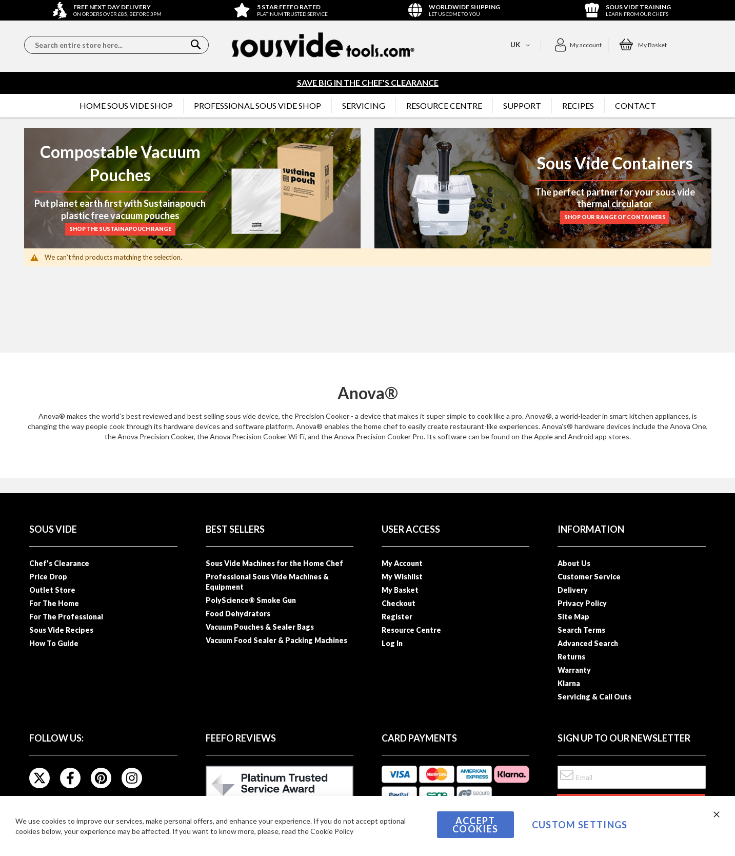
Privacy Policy (582, 603)
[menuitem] (126, 105)
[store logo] (323, 45)
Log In (392, 643)
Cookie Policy (331, 831)
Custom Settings (580, 824)
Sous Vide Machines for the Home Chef (274, 563)
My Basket (400, 590)
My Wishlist (402, 576)
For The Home (54, 603)
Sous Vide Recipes (61, 630)
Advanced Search (588, 643)
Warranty (574, 670)
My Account (402, 563)
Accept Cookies (475, 824)
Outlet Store (52, 590)
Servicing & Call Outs (594, 696)
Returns (571, 656)
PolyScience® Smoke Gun (251, 600)
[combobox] (116, 45)
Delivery (573, 590)
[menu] (367, 106)
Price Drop (48, 576)
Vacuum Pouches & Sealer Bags (260, 626)
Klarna (569, 683)
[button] (578, 45)
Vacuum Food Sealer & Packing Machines (276, 640)
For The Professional (66, 616)
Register (397, 616)
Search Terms (581, 630)
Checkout (398, 603)
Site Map (573, 616)
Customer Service (589, 576)
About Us (574, 563)
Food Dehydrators (238, 613)
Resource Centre (411, 630)
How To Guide (53, 643)
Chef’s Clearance (59, 563)
